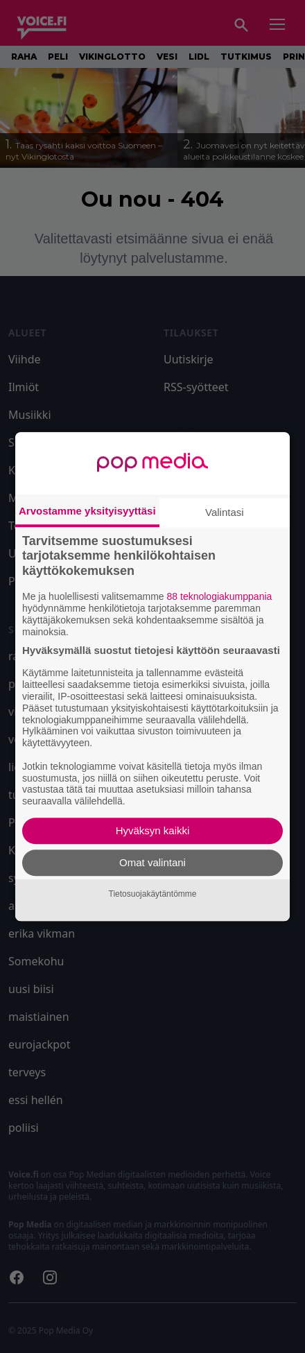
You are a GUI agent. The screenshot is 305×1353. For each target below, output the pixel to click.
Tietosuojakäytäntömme (153, 894)
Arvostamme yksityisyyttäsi (87, 511)
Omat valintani (152, 862)
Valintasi (224, 512)
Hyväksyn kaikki (153, 830)
